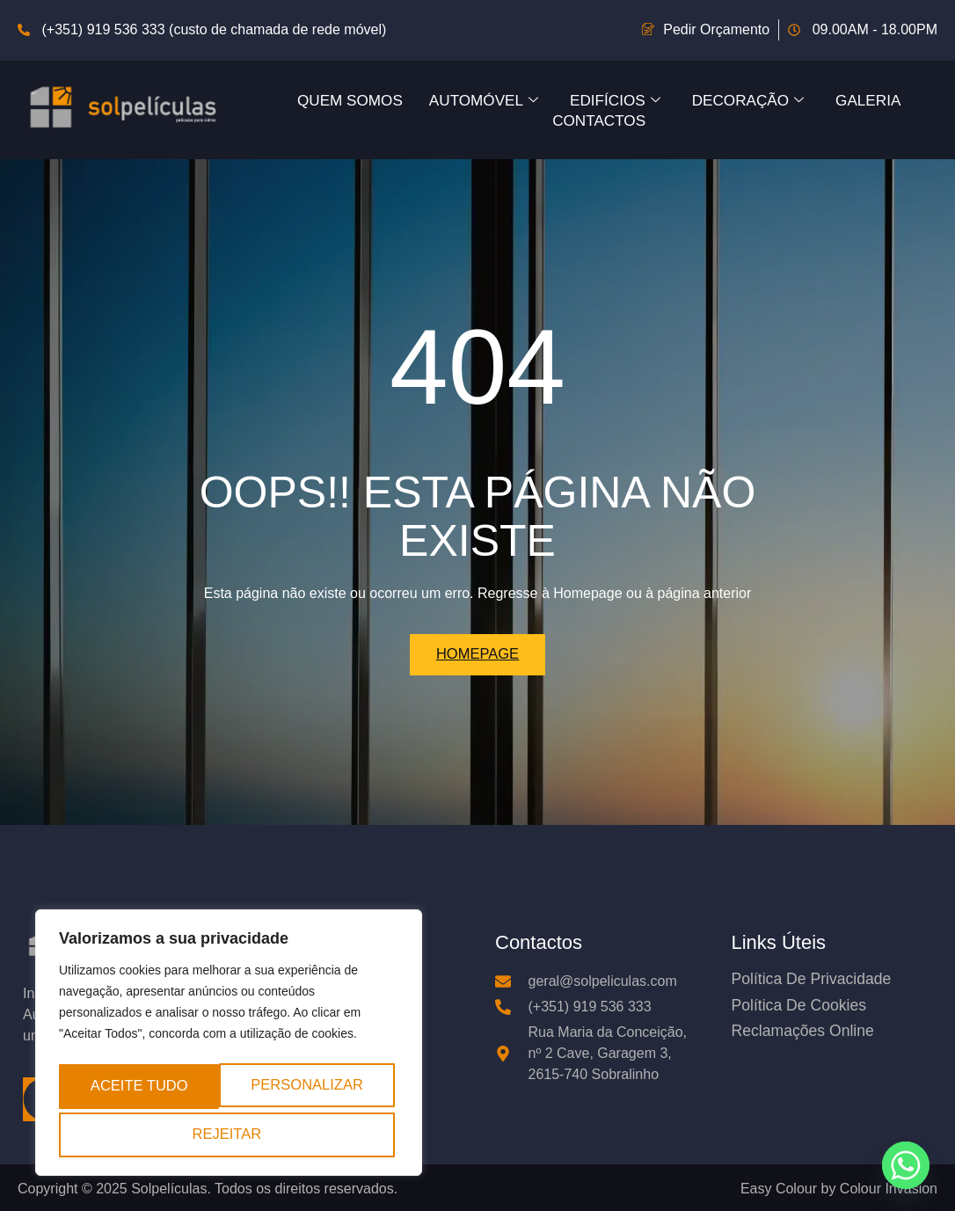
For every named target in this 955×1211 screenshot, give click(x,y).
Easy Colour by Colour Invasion (838, 1190)
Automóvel (478, 99)
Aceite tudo (228, 1134)
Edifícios (616, 99)
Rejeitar (322, 1087)
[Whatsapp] (905, 1165)
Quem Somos (338, 99)
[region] (228, 1046)
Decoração (755, 99)
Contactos (599, 119)
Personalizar (152, 1087)
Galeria (882, 99)
